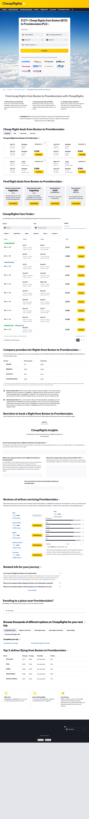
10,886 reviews (16, 557)
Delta (13, 513)
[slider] (87, 228)
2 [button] (81, 340)
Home (5, 9)
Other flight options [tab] (39, 630)
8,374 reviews (16, 518)
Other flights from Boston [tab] (56, 630)
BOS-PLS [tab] (44, 422)
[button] (31, 40)
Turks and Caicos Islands (19, 89)
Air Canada (15, 552)
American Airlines (17, 542)
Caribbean (9, 89)
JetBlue (14, 532)
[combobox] (25, 29)
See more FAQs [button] (32, 590)
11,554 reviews (16, 547)
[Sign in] (72, 10)
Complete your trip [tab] (10, 630)
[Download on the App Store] (48, 740)
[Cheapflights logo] (12, 4)
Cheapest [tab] (7, 133)
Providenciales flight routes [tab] (12, 634)
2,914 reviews (16, 538)
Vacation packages (26, 9)
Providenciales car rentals (11, 643)
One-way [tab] (32, 133)
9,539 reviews (16, 528)
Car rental (53, 9)
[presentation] (49, 24)
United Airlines (16, 522)
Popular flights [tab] (71, 630)
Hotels (36, 9)
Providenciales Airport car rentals (40, 643)
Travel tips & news (63, 9)
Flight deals (44, 9)
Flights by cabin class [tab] (25, 630)
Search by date (13, 9)
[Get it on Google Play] (40, 740)
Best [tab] (15, 133)
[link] (13, 203)
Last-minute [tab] (23, 133)
